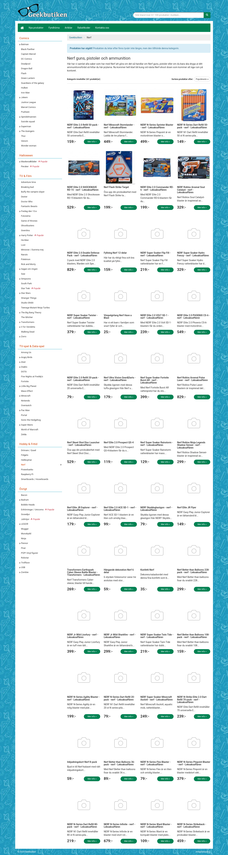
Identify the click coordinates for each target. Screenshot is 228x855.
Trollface (25, 562)
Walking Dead (27, 331)
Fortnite (25, 381)
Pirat (23, 548)
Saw (23, 274)
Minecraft (25, 395)
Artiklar (68, 27)
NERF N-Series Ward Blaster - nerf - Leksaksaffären (156, 825)
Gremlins (25, 230)
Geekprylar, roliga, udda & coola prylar (43, 11)
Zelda (24, 434)
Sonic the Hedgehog (31, 420)
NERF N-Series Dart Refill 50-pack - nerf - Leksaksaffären (192, 126)
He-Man (25, 240)
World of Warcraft (29, 429)
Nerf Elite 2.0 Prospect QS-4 (119, 442)
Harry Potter (32, 235)
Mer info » (92, 142)
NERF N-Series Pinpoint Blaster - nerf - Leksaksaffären (193, 763)
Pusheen (25, 112)
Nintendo (25, 400)
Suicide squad (28, 121)
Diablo (24, 367)
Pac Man (25, 410)
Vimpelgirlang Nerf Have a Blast (118, 316)
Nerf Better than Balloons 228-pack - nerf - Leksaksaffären (193, 571)
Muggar (25, 529)
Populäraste (202, 79)
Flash (23, 73)
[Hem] (22, 27)
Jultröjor (30, 519)
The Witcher (27, 317)
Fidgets (24, 455)
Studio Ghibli (27, 302)
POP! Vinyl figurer (29, 553)
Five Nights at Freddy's (32, 376)
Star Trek (31, 288)
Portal (24, 415)
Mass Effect (27, 391)
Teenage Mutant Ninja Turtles (35, 307)
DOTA (24, 371)
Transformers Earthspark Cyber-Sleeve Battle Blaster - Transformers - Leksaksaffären (83, 572)
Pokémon (25, 259)
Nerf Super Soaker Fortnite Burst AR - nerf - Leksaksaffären (154, 380)
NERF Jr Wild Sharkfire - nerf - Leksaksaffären (120, 636)
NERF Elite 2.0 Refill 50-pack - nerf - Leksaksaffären (83, 126)
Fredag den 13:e (29, 211)
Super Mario (27, 425)
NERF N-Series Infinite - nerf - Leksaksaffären (119, 825)
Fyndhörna (54, 27)
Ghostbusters (27, 225)
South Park (26, 283)
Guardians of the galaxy (32, 83)
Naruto (24, 254)
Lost (23, 245)
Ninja (23, 538)
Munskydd (26, 533)
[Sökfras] (168, 15)
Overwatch (26, 405)
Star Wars (26, 293)
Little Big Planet (29, 386)
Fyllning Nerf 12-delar (115, 252)
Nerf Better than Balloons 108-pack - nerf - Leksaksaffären (193, 636)
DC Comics (26, 59)
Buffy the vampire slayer (33, 191)
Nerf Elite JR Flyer (186, 507)
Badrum (25, 500)
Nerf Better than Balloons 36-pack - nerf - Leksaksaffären (119, 763)
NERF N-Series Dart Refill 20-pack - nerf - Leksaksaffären (119, 698)
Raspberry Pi (27, 474)
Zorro (23, 336)
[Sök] (207, 15)
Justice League (28, 102)
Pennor (24, 543)
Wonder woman (29, 145)
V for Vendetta (28, 327)
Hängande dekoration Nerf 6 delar (119, 571)
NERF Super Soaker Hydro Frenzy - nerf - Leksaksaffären (193, 254)
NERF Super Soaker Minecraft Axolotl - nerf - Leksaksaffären (156, 698)
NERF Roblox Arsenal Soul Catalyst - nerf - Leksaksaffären (191, 190)
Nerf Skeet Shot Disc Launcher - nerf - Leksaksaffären (83, 443)
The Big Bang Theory (31, 312)
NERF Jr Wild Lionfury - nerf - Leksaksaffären (82, 636)
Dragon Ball (26, 68)
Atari (23, 362)
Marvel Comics (28, 107)
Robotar (25, 557)
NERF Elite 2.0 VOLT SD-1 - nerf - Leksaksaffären (154, 316)
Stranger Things (29, 298)
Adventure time (28, 182)
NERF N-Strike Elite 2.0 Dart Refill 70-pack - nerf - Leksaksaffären (192, 700)
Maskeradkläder (34, 161)
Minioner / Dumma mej (32, 249)
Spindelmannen (28, 117)
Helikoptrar (26, 460)
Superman (26, 126)
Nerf (23, 464)
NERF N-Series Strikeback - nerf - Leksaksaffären (191, 825)
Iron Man (25, 92)
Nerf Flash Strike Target (116, 187)
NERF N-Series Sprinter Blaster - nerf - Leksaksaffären (156, 126)
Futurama (25, 216)
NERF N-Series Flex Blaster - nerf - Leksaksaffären (155, 763)
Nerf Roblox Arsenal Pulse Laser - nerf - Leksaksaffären (192, 378)
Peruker (30, 166)
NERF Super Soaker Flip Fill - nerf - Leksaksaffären (155, 254)
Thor (23, 136)
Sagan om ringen (29, 269)
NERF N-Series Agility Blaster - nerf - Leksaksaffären (83, 698)
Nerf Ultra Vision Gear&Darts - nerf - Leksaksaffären (120, 378)
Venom (24, 141)
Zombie (25, 572)
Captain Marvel (28, 54)
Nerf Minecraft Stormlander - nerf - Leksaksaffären (119, 126)
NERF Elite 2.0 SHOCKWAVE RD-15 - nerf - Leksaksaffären (83, 188)
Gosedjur (25, 514)
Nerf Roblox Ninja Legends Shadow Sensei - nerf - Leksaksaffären (191, 445)
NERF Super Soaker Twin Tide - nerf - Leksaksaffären (156, 636)
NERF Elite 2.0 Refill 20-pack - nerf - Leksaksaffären (83, 378)
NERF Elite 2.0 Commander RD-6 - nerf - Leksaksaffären (157, 188)
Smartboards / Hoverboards (34, 479)
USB (23, 567)
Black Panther (28, 49)
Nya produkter (36, 27)
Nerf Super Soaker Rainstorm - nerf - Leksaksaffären (156, 443)
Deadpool (25, 63)
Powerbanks (27, 469)
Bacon (24, 495)
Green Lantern (28, 78)
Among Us (26, 352)
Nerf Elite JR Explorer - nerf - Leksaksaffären (82, 508)
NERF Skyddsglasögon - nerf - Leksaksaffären (156, 508)
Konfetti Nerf (147, 569)
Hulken (24, 87)
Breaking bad (27, 187)
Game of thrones (29, 221)
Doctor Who (27, 201)
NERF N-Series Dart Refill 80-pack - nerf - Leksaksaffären (82, 825)
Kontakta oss (102, 27)
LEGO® (24, 524)
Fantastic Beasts (29, 206)
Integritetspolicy (203, 852)
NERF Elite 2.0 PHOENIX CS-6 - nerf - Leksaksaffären (193, 316)
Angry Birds (26, 357)
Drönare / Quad (28, 450)
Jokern (24, 97)
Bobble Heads (28, 504)
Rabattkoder (83, 27)
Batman (25, 44)
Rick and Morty (28, 264)
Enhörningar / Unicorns (37, 509)
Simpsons (26, 278)
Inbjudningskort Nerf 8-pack (82, 762)
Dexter (24, 196)
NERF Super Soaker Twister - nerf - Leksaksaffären (82, 316)
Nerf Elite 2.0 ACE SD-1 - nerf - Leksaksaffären (120, 508)
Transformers (27, 322)
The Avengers (27, 131)
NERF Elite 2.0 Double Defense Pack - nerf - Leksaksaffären (83, 254)
